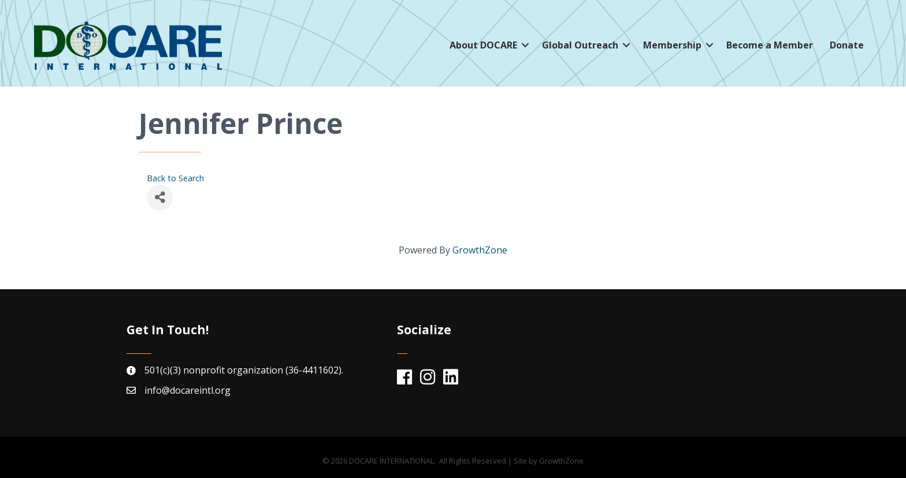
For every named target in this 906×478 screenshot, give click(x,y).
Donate (847, 45)
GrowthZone (479, 250)
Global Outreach (580, 45)
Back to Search (175, 178)
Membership (672, 45)
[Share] (160, 198)
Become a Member (769, 45)
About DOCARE (483, 45)
